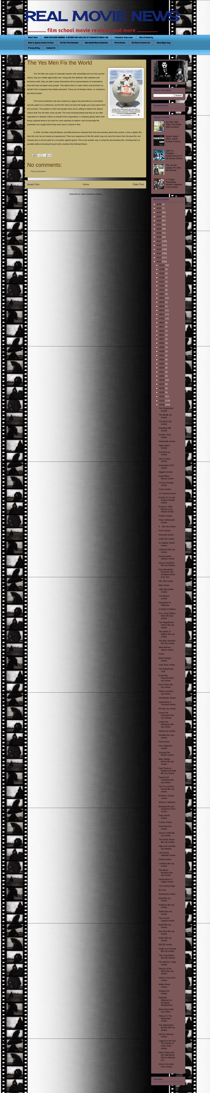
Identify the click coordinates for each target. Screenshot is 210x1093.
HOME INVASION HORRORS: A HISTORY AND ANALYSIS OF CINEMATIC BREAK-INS (76, 37)
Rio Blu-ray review (167, 708)
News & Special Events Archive (41, 42)
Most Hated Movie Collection (96, 42)
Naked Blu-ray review (165, 912)
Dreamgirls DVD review (166, 466)
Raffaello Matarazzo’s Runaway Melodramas (165, 1001)
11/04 (162, 285)
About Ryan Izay (163, 42)
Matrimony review (167, 731)
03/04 (162, 376)
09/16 (162, 302)
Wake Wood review (164, 985)
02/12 (162, 384)
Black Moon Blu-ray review (166, 1010)
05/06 (162, 347)
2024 (159, 212)
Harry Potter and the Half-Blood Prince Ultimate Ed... (167, 1056)
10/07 (162, 294)
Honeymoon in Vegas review (166, 880)
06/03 (162, 335)
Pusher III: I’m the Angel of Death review (167, 500)
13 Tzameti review (167, 493)
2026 (159, 204)
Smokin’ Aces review (165, 436)
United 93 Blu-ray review (167, 550)
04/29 (162, 351)
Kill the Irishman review (166, 1035)
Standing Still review (165, 429)
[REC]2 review (165, 944)
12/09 (162, 269)
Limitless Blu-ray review (166, 864)
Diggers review (166, 472)
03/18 (162, 367)
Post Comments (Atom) (91, 194)
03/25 (162, 363)
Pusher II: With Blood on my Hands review (166, 509)
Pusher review (165, 516)
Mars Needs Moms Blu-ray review (166, 761)
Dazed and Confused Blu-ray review (166, 780)
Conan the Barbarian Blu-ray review (166, 724)
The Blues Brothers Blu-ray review (166, 872)
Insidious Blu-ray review (166, 906)
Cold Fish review (166, 539)
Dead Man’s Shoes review (166, 477)
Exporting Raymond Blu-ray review (166, 678)
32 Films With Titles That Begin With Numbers (173, 124)
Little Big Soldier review (166, 590)
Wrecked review (166, 535)
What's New (33, 37)
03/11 (162, 372)
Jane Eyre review (167, 665)
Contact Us (50, 48)
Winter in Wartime (167, 802)
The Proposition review (166, 409)
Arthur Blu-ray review (165, 939)
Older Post (138, 184)
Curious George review (166, 483)
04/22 (162, 355)
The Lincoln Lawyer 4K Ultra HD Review (173, 167)
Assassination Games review (166, 557)
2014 (159, 253)
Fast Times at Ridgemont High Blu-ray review (167, 771)
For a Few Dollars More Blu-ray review (167, 616)
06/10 (162, 331)
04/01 (162, 359)
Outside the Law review (166, 736)
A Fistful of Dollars (167, 609)
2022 (159, 220)
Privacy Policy (34, 48)
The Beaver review (164, 597)
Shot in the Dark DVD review (166, 1065)
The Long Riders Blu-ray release (167, 956)
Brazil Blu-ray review (165, 926)
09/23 (162, 298)
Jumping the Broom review (166, 753)
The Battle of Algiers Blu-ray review (167, 634)
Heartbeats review (167, 698)
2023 (159, 216)
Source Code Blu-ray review (167, 834)
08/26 (162, 310)
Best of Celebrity (146, 37)
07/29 (162, 318)
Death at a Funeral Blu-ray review (167, 950)
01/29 (162, 392)
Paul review (164, 741)
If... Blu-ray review (167, 526)
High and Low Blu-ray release (167, 847)
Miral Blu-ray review (164, 899)
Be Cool (162, 890)
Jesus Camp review (164, 460)
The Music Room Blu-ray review (167, 840)
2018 (159, 237)
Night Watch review (164, 446)
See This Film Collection (69, 42)
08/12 (162, 314)
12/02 (162, 273)
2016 (159, 245)
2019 (159, 233)
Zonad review (165, 859)
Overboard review (167, 894)
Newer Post (33, 184)
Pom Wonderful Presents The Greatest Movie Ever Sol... (167, 573)
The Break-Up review (165, 416)
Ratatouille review (167, 441)
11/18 (162, 277)
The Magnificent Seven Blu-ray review (166, 625)
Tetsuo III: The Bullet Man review (165, 1018)
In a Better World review (166, 544)
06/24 (162, 322)
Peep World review (164, 816)
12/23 (162, 265)
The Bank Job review (165, 422)
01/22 (162, 396)
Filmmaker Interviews (124, 37)
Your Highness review (165, 747)
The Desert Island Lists (141, 42)
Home (86, 184)
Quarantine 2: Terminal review (167, 703)
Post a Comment (38, 171)
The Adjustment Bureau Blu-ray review (167, 1027)
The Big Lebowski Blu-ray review (167, 642)
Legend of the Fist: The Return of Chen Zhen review (167, 1045)
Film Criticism (119, 42)
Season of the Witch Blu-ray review (166, 971)
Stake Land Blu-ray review (166, 692)
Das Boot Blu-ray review (167, 932)
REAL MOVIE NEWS (102, 16)
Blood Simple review (165, 659)
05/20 (162, 343)
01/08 (162, 404)
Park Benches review (165, 827)
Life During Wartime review (167, 854)
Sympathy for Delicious (165, 603)
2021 (159, 224)
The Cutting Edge (167, 886)
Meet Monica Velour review (166, 648)
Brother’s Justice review (166, 796)
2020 (159, 229)
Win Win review (166, 581)
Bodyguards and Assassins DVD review (167, 809)
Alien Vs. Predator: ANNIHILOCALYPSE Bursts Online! (174, 154)
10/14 (162, 290)
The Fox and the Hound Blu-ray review (166, 789)
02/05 (162, 388)
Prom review (164, 530)
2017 (159, 241)
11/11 (162, 281)
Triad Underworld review (167, 521)
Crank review (165, 489)
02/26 (162, 380)
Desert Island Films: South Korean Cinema (173, 139)
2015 (159, 249)
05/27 (162, 339)
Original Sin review (164, 992)
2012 (159, 261)
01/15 (162, 400)
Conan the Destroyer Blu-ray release (166, 715)
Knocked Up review (164, 453)
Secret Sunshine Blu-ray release (167, 564)
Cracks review (165, 822)
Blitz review (164, 585)
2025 (159, 208)
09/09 (162, 306)
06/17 (162, 326)
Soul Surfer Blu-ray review (166, 685)
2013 (159, 257)
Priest (161, 654)
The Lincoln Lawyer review (166, 919)
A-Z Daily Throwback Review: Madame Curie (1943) (174, 183)
